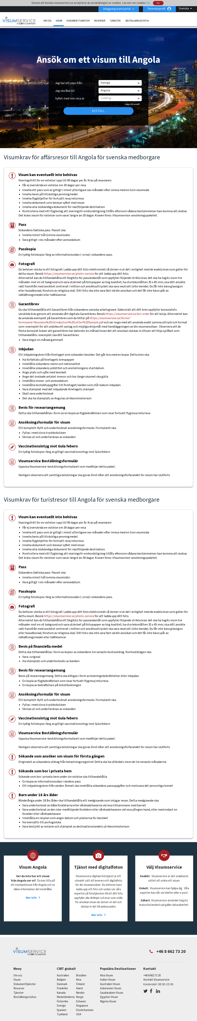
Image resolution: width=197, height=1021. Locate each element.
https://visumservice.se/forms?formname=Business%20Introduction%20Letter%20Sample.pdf (74, 317)
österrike (62, 999)
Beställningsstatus (137, 20)
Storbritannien (84, 1007)
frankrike (62, 986)
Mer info (31, 895)
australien (63, 973)
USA (78, 1012)
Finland (80, 981)
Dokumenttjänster (78, 20)
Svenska (184, 9)
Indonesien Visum (110, 986)
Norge (79, 994)
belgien (61, 977)
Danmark (62, 981)
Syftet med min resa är (69, 94)
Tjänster (115, 20)
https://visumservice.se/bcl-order (127, 311)
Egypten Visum (109, 994)
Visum (59, 20)
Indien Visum (107, 977)
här (148, 3)
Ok (158, 3)
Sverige (61, 1003)
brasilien (81, 973)
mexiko (80, 990)
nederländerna (66, 994)
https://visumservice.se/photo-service (69, 271)
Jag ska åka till (65, 88)
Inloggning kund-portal (116, 9)
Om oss (47, 20)
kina (78, 977)
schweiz (81, 999)
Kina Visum (106, 973)
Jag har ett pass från (68, 80)
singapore (82, 1003)
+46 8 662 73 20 (152, 973)
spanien (61, 1007)
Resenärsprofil (156, 9)
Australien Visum (110, 981)
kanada (61, 990)
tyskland (62, 1012)
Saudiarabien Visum (111, 990)
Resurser (99, 20)
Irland (79, 986)
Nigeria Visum (108, 999)
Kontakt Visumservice (156, 977)
